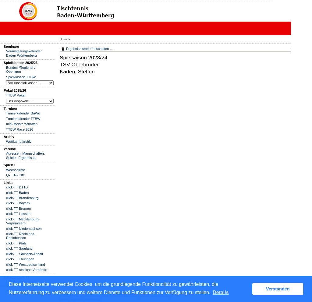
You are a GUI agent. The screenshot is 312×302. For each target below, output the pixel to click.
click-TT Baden (17, 193)
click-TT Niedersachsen (24, 228)
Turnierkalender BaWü (23, 113)
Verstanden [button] (278, 288)
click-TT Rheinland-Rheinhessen (20, 236)
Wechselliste (15, 170)
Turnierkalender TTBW (23, 119)
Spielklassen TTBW (21, 77)
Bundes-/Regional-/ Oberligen (20, 69)
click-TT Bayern (18, 203)
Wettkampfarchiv (18, 141)
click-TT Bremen (18, 208)
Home (63, 39)
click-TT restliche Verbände (26, 270)
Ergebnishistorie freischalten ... (89, 49)
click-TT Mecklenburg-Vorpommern (23, 221)
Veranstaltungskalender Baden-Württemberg (24, 53)
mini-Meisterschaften (21, 124)
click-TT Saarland (19, 248)
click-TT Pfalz (16, 243)
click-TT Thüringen (20, 259)
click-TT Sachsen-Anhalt (24, 254)
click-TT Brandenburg (22, 198)
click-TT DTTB (17, 187)
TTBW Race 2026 (19, 129)
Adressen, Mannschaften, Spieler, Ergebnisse (25, 155)
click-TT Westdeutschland (25, 264)
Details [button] (221, 292)
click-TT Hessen (18, 214)
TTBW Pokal (15, 95)
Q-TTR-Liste (15, 175)
